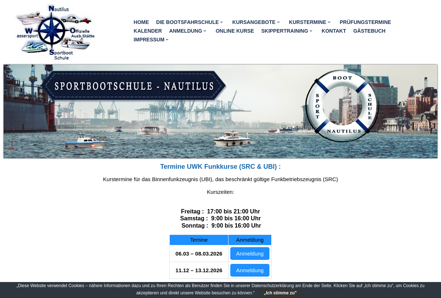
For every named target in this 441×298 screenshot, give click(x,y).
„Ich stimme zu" (280, 292)
